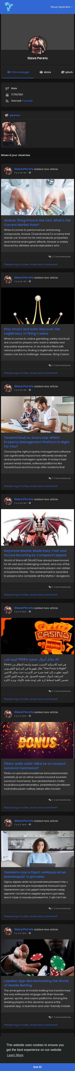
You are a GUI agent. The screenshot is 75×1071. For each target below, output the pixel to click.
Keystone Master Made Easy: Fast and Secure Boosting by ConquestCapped (35, 553)
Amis (45, 72)
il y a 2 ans (20, 611)
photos (15, 115)
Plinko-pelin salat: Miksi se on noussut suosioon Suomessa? (35, 766)
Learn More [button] (15, 1055)
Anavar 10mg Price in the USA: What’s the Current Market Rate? (37, 222)
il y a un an (20, 172)
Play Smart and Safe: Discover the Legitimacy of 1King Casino (32, 331)
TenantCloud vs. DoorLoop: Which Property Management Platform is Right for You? (36, 442)
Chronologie (18, 72)
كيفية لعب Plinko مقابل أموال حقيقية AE (31, 659)
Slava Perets (37, 58)
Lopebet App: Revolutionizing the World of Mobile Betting (36, 983)
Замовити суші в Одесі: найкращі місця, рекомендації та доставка (35, 874)
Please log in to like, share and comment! (31, 264)
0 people (27, 100)
